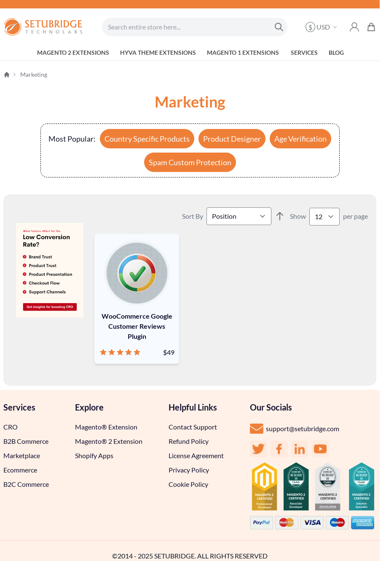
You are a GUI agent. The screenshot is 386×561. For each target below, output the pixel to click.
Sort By (192, 216)
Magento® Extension (106, 427)
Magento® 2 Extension (108, 441)
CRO (10, 427)
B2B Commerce (25, 441)
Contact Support (193, 427)
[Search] (279, 27)
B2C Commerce (26, 484)
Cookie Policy (188, 484)
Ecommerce (20, 470)
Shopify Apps (94, 455)
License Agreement (196, 455)
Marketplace (21, 455)
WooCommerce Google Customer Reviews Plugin (137, 326)
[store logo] (43, 27)
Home (6, 74)
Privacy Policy (189, 470)
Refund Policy (189, 441)
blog (336, 52)
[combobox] (194, 27)
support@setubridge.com (302, 428)
